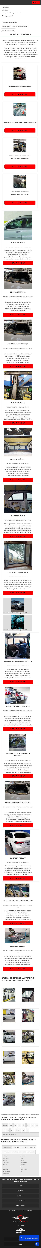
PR (28, 1125)
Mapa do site (20, 1200)
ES (19, 1125)
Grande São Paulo (16, 1152)
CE (12, 1130)
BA (8, 1130)
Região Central (7, 1147)
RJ (11, 1125)
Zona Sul (32, 1147)
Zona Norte (16, 1147)
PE (3, 1130)
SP (24, 1125)
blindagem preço (6, 26)
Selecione (5, 1125)
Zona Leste (6, 1152)
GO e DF (18, 1130)
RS (37, 1125)
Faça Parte (20, 1205)
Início (20, 1185)
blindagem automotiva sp (8, 30)
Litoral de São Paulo (29, 1152)
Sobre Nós (20, 1190)
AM (23, 1130)
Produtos (20, 1195)
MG (15, 1125)
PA (27, 1130)
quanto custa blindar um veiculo (20, 26)
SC (32, 1125)
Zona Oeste (25, 1147)
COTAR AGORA (20, 94)
